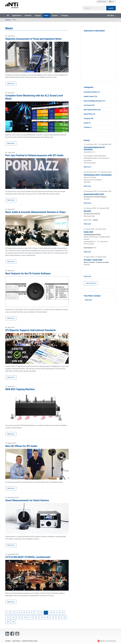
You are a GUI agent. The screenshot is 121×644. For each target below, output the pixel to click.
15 (19, 618)
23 (64, 618)
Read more (10, 83)
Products (28, 15)
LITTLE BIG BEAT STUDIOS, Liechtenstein (27, 557)
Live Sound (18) (89, 105)
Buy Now (110, 15)
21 (53, 618)
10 (51, 613)
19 (42, 618)
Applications (16, 15)
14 (13, 618)
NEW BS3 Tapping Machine (20, 389)
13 (8, 618)
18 (36, 618)
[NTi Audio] (32, 6)
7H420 (95, 220)
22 (59, 618)
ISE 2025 (87, 211)
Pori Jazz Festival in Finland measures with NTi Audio (34, 155)
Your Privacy (16, 642)
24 (8, 623)
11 (57, 613)
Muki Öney (88, 300)
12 (62, 613)
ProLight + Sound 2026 (93, 260)
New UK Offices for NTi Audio (21, 446)
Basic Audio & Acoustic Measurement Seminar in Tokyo (35, 212)
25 (13, 623)
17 (30, 618)
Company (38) (88, 118)
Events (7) (87, 123)
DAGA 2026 (88, 232)
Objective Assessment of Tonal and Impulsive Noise (33, 38)
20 (47, 618)
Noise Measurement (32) (92, 110)
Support (38, 15)
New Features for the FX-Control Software (28, 273)
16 (25, 618)
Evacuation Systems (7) (92, 92)
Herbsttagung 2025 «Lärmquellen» (98, 175)
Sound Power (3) (89, 114)
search (111, 8)
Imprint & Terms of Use (29, 642)
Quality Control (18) (90, 96)
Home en (7, 15)
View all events (91, 283)
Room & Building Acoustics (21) (94, 101)
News (46, 15)
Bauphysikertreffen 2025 (94, 194)
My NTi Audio (102, 1)
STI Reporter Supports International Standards (30, 330)
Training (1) (88, 127)
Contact (55, 15)
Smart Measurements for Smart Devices (27, 501)
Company (64, 15)
